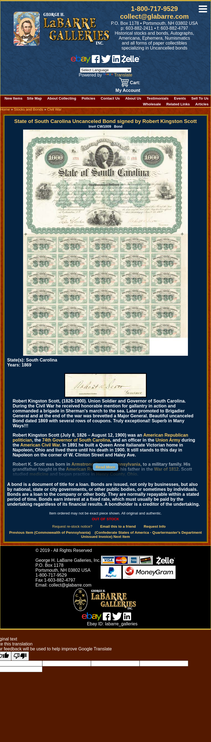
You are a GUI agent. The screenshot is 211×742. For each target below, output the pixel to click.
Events (180, 98)
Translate (117, 75)
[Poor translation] (20, 656)
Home (5, 109)
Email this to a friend (118, 526)
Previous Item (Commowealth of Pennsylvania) (49, 532)
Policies (88, 98)
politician (22, 440)
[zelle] (130, 61)
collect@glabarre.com (154, 16)
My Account (127, 90)
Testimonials (158, 98)
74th (46, 440)
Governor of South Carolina (81, 440)
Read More (105, 467)
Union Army (168, 440)
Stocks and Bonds (28, 109)
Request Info (155, 526)
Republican (176, 435)
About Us (133, 98)
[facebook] (96, 61)
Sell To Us (200, 98)
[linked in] (116, 61)
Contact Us (110, 98)
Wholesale (152, 104)
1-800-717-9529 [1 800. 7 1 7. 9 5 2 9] (154, 8)
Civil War (54, 109)
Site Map (34, 98)
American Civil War (40, 445)
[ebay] (81, 61)
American (153, 435)
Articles (202, 104)
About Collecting (61, 98)
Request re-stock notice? (72, 526)
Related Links (178, 104)
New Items (14, 98)
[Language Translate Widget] (105, 70)
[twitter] (106, 61)
